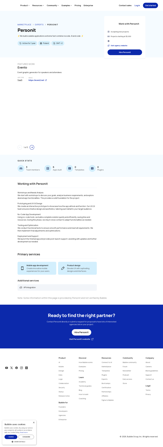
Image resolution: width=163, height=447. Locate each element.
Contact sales (125, 5)
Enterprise (88, 5)
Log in (137, 5)
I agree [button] (11, 437)
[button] (19, 441)
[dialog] (19, 432)
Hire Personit (125, 52)
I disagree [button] (26, 437)
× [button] (34, 423)
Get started (150, 5)
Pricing (78, 5)
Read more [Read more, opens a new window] (24, 432)
